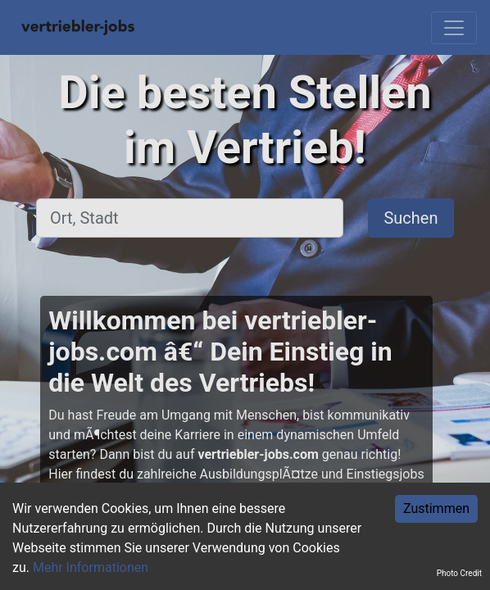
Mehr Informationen (90, 567)
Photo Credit (459, 573)
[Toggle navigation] (454, 27)
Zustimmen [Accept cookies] (436, 508)
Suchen (410, 218)
